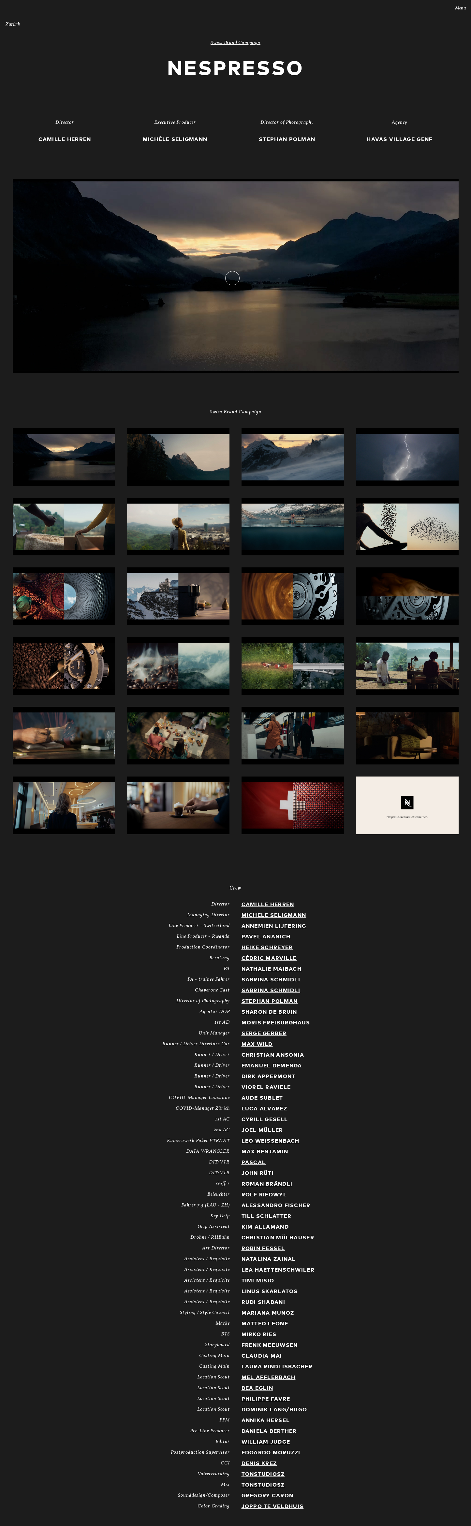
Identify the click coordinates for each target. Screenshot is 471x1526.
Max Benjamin (265, 1151)
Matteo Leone (265, 1323)
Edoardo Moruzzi (271, 1452)
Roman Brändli (267, 1184)
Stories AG (18, 7)
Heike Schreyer (267, 947)
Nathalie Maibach (272, 969)
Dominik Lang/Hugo (274, 1409)
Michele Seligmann (274, 915)
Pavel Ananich (266, 936)
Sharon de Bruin (269, 1012)
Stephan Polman (270, 1001)
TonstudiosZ (263, 1474)
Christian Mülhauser (278, 1237)
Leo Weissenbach (271, 1141)
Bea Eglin (257, 1388)
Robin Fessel (263, 1248)
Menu (456, 8)
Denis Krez (259, 1463)
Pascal (254, 1162)
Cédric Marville (269, 958)
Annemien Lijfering (274, 926)
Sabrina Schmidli (271, 979)
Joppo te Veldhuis (273, 1506)
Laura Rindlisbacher (277, 1366)
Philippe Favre (266, 1399)
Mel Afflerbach (269, 1377)
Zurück (13, 24)
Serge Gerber (264, 1033)
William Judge (266, 1442)
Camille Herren (268, 904)
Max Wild (257, 1044)
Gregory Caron (268, 1495)
